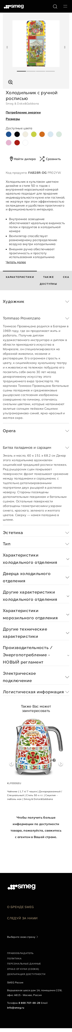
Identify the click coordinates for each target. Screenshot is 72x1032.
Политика (14, 958)
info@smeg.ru (15, 1007)
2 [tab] (31, 70)
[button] (10, 81)
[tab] (20, 280)
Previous (11, 763)
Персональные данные (24, 963)
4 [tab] (50, 70)
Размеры (13, 119)
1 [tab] (22, 70)
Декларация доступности (26, 974)
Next (60, 763)
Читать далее (16, 262)
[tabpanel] (36, 43)
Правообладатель (20, 953)
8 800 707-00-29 (29, 1002)
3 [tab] (41, 70)
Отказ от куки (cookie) (23, 969)
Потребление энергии (23, 112)
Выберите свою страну (21, 936)
